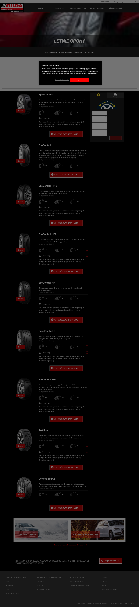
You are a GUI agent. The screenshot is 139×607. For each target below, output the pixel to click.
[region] (70, 73)
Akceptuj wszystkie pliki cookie (79, 80)
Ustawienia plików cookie (62, 80)
